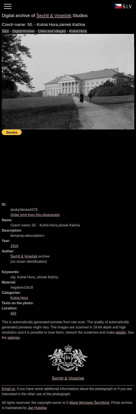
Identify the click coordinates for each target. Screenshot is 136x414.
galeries (14, 337)
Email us (8, 389)
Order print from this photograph (35, 215)
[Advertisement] (69, 167)
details (121, 332)
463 (13, 313)
